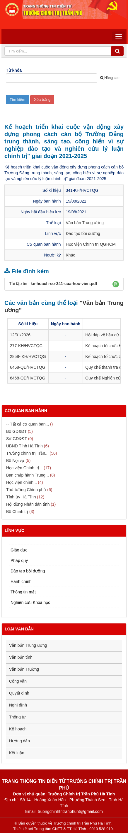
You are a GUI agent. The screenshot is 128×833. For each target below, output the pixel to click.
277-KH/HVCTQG (26, 345)
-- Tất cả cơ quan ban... (27, 424)
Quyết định (19, 693)
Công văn (18, 681)
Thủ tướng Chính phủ (26, 489)
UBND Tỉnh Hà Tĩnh (24, 446)
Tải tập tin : (53, 283)
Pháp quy (19, 560)
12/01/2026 (20, 335)
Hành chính (21, 581)
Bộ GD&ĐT (16, 431)
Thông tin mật (23, 592)
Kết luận (16, 753)
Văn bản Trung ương (85, 222)
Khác (70, 255)
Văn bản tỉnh (21, 657)
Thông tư (17, 717)
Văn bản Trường (24, 669)
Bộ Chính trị (17, 511)
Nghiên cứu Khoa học (30, 602)
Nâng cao (109, 78)
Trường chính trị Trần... (27, 453)
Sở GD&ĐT (16, 438)
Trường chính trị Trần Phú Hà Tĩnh (82, 823)
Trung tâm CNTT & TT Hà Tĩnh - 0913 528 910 (73, 829)
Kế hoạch (18, 729)
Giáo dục (19, 550)
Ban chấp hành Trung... (27, 475)
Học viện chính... (21, 482)
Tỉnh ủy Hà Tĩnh (21, 497)
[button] (115, 284)
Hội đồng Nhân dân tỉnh (28, 504)
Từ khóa (14, 70)
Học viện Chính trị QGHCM (91, 244)
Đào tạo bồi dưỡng (83, 233)
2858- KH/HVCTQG (28, 356)
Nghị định (18, 705)
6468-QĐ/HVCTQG (27, 367)
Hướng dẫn (19, 741)
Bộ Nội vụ (15, 460)
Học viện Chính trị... (24, 467)
